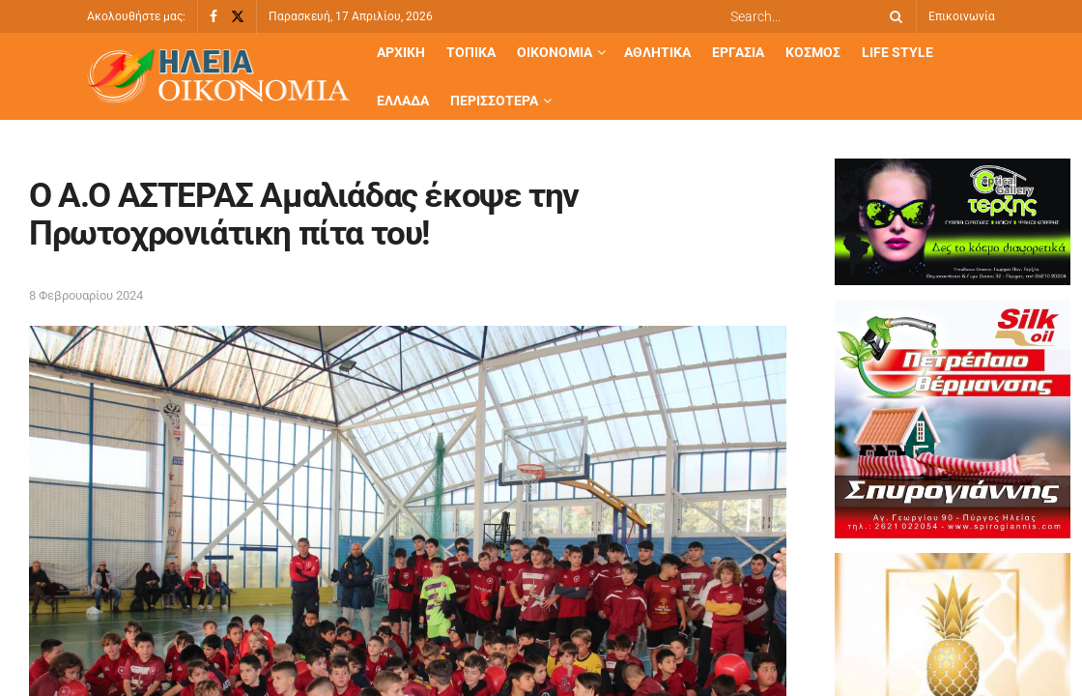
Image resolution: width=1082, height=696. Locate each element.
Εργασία (738, 52)
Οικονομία (554, 52)
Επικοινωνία (961, 16)
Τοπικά (471, 52)
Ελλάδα (403, 100)
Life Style (897, 52)
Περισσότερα (494, 100)
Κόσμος (812, 52)
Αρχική (401, 52)
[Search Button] (892, 16)
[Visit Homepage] (218, 76)
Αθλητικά (657, 52)
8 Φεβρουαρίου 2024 (86, 295)
